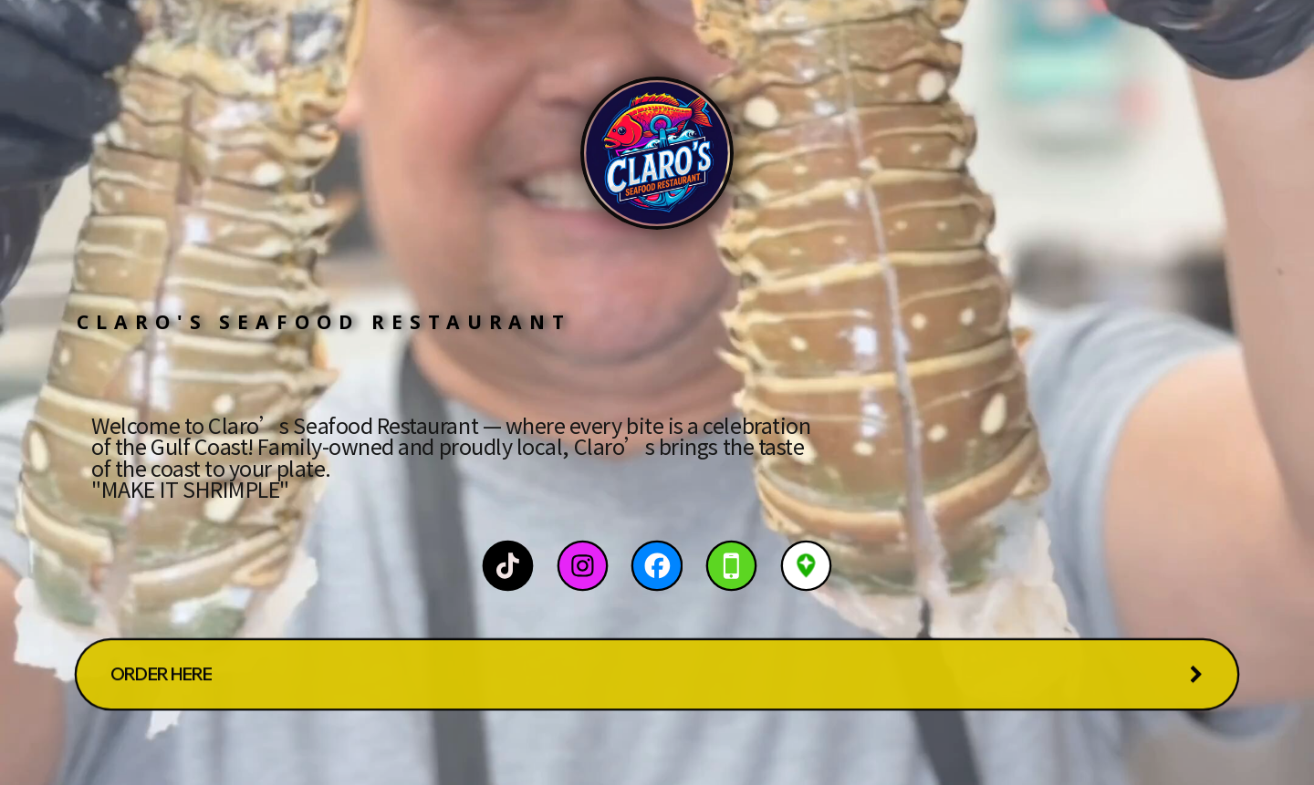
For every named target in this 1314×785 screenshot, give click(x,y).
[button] (508, 565)
